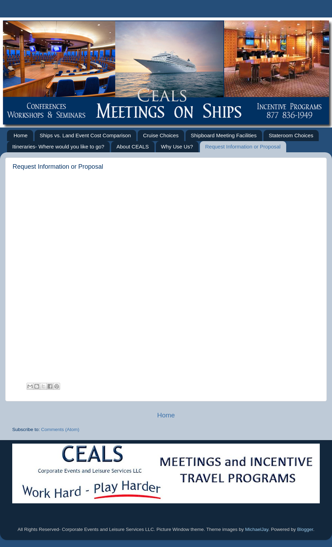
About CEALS (132, 146)
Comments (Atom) (60, 429)
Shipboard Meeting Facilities (224, 135)
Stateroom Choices (291, 135)
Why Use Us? (177, 146)
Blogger (305, 529)
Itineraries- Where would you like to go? (58, 146)
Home (21, 135)
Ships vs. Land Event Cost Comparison (85, 135)
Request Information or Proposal (243, 146)
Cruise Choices (161, 135)
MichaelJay (256, 529)
